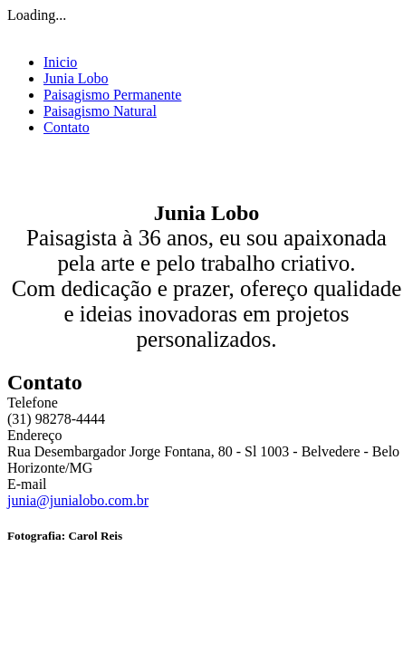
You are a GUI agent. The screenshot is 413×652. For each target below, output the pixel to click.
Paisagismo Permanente (112, 94)
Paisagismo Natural (100, 111)
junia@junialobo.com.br (78, 500)
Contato (66, 127)
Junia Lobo (76, 78)
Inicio (60, 62)
